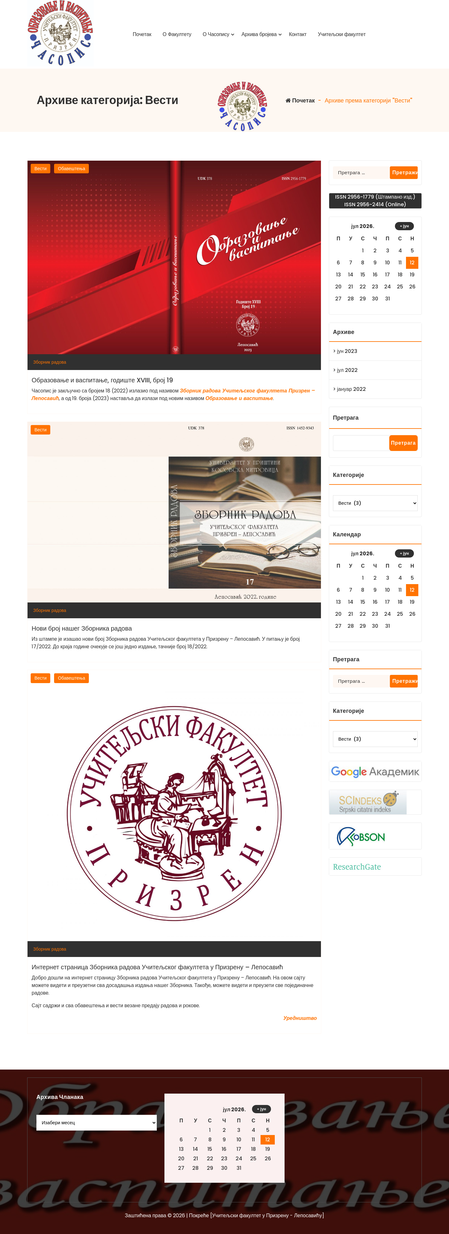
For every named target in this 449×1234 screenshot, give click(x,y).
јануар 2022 (351, 389)
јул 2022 (347, 370)
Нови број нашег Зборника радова (82, 628)
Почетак (300, 100)
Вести (40, 168)
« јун (404, 226)
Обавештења (71, 168)
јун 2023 (347, 351)
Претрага (346, 418)
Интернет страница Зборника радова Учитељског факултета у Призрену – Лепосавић (157, 967)
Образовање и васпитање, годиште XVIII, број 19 (102, 380)
